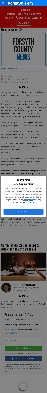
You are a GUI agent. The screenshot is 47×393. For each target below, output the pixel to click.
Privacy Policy (9, 194)
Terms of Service (35, 188)
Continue (23, 211)
